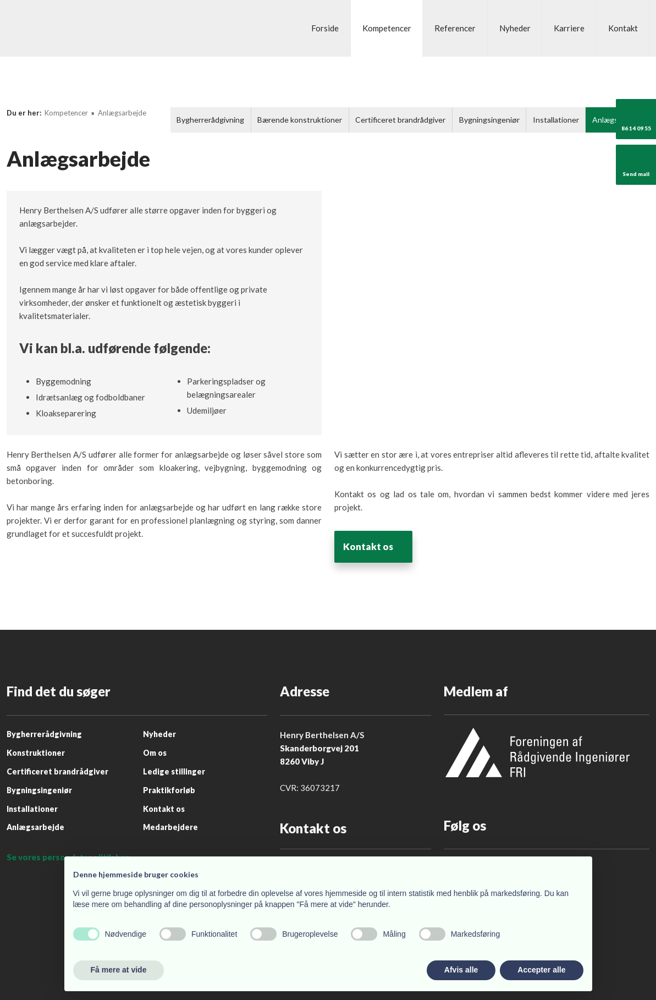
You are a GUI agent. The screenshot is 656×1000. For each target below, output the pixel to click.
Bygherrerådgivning (210, 119)
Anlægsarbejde (122, 112)
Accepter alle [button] (541, 969)
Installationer (556, 119)
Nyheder (515, 28)
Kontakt (623, 28)
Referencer (455, 28)
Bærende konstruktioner (299, 119)
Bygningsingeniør (489, 119)
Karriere (569, 28)
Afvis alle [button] (461, 969)
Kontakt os (371, 546)
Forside (325, 28)
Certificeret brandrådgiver (400, 119)
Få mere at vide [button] (119, 969)
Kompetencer (386, 28)
